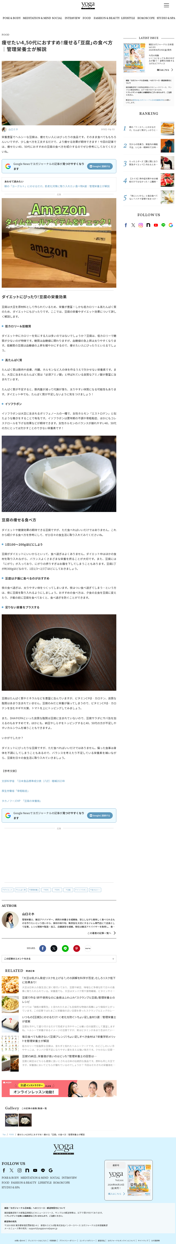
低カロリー (96, 889)
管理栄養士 (34, 889)
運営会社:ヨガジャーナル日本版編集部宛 (148, 100)
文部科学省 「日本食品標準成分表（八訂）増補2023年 (35, 781)
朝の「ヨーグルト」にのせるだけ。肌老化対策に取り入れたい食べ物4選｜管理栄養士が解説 (53, 186)
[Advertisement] (59, 856)
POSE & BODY (12, 18)
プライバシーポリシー (71, 1224)
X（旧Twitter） (55, 1155)
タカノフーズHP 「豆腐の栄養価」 (23, 801)
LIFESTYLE (128, 18)
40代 (46, 889)
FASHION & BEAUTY (107, 18)
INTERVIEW (72, 18)
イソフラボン (82, 889)
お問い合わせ (16, 1224)
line (163, 225)
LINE (65, 948)
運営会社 (109, 1224)
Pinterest (76, 948)
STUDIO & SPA (166, 18)
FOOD (87, 18)
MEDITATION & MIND (37, 18)
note (148, 225)
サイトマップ (158, 1224)
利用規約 (54, 1224)
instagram (141, 225)
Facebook (42, 948)
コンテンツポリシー (93, 1224)
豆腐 (69, 889)
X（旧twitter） (54, 948)
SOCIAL (57, 18)
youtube (78, 1155)
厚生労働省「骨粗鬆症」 (17, 791)
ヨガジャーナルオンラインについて (132, 1224)
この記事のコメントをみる (17, 958)
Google (171, 225)
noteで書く (88, 948)
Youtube (156, 225)
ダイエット (8, 889)
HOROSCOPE (146, 18)
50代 (58, 889)
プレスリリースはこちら (36, 1224)
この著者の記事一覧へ (99, 933)
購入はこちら (163, 69)
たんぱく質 (21, 889)
